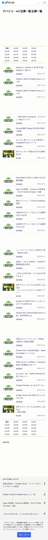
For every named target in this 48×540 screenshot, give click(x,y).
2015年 (33, 54)
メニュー (38, 3)
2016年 (24, 54)
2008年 (24, 61)
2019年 (33, 51)
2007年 (33, 61)
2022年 (7, 51)
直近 (7, 48)
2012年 (24, 57)
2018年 (7, 54)
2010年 (7, 61)
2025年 (16, 48)
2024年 (24, 48)
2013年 (16, 57)
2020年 (24, 51)
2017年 (16, 54)
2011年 (33, 57)
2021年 (16, 51)
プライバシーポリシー (13, 529)
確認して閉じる (24, 534)
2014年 (7, 57)
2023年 (33, 48)
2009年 (16, 61)
